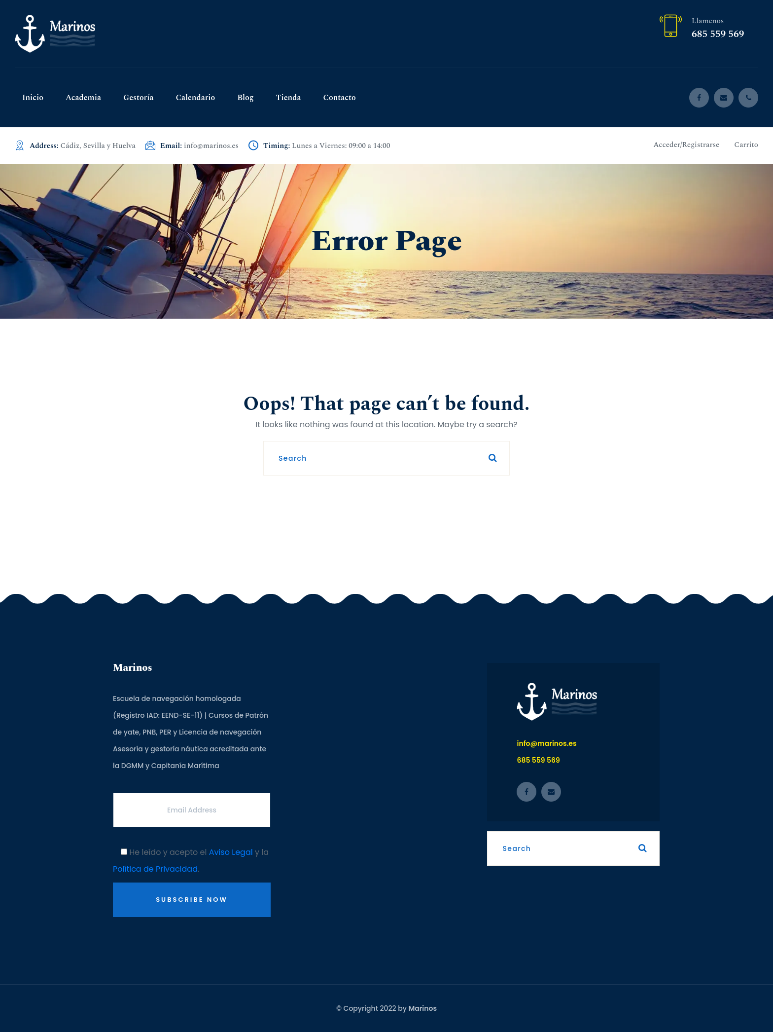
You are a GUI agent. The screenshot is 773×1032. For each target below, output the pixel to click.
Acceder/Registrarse (686, 144)
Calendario (195, 98)
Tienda (288, 98)
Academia (83, 98)
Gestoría (138, 98)
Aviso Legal (231, 852)
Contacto (339, 98)
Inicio (32, 98)
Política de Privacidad (155, 869)
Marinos (423, 1008)
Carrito (746, 144)
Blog (245, 98)
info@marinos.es (211, 145)
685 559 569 (718, 34)
